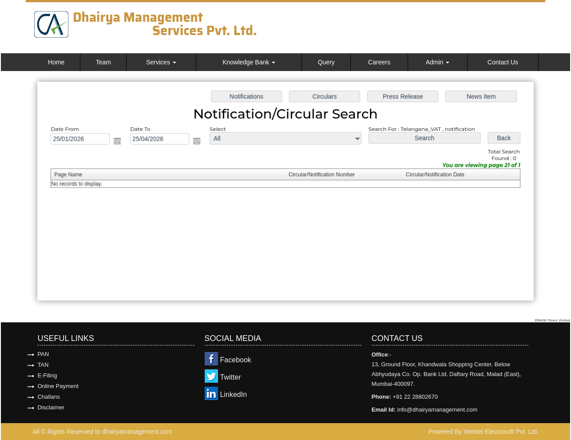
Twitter (230, 377)
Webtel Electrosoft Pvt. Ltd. (501, 431)
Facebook (235, 360)
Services (161, 62)
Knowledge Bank (248, 62)
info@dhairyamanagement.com (437, 409)
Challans (48, 396)
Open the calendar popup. (120, 142)
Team (103, 62)
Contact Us (503, 62)
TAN (42, 364)
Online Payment (58, 386)
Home (56, 62)
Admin (438, 62)
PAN (43, 354)
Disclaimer (50, 407)
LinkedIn (233, 394)
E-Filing (47, 375)
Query (326, 62)
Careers (379, 62)
